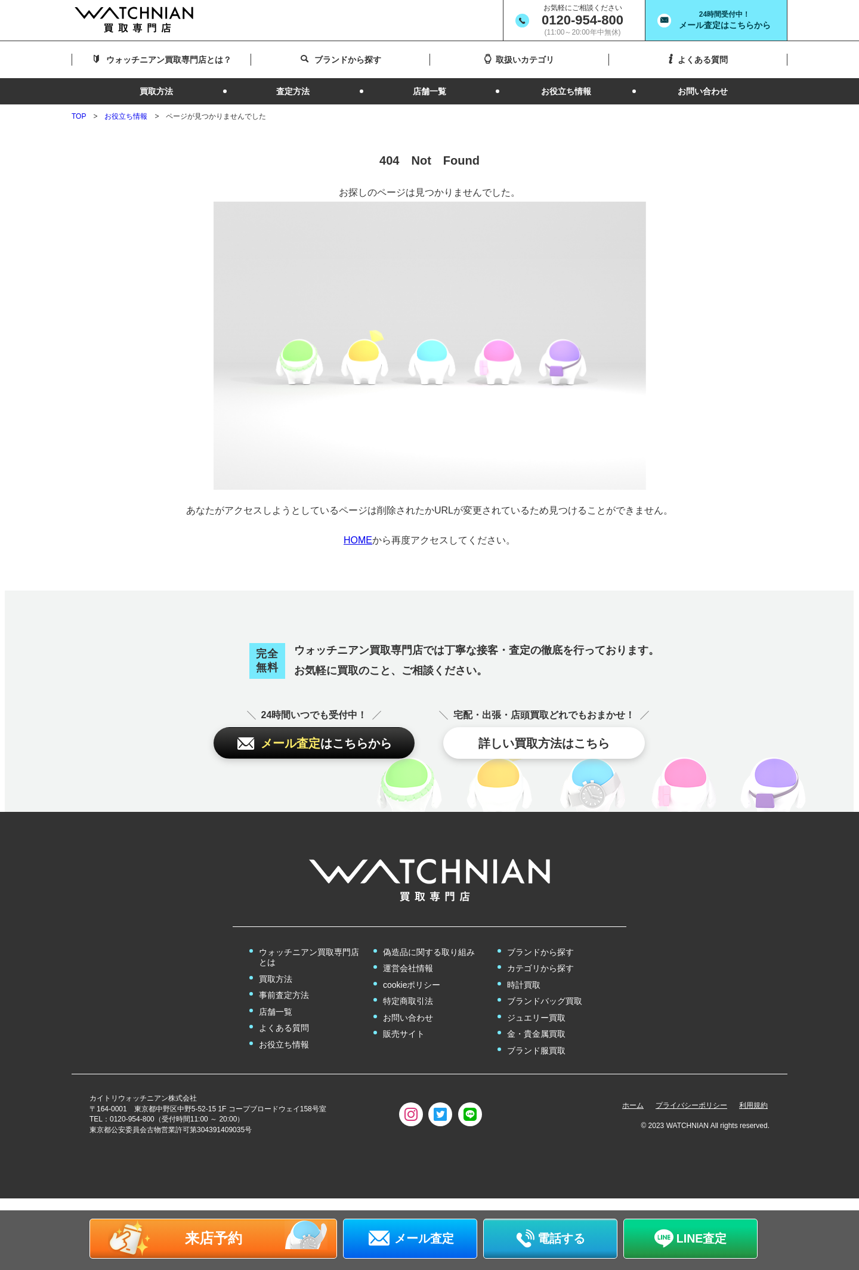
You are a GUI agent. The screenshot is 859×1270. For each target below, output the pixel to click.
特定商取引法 (408, 1001)
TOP (79, 116)
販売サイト (404, 1034)
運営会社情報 (408, 968)
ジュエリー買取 (536, 1017)
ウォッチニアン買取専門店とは (309, 957)
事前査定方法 (284, 995)
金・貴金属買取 (536, 1034)
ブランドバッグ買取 (544, 1001)
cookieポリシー (411, 985)
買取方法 (275, 979)
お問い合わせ (408, 1017)
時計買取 (523, 985)
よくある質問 (284, 1028)
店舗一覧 (275, 1011)
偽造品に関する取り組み (429, 952)
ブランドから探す (540, 952)
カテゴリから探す (540, 968)
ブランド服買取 (536, 1050)
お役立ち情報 (125, 116)
